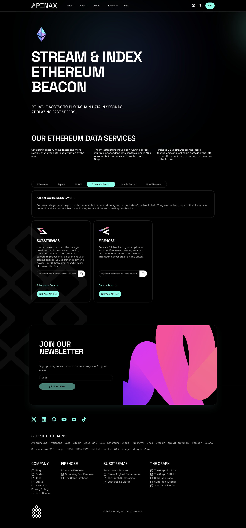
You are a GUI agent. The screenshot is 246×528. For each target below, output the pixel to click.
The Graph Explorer (163, 470)
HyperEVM (138, 442)
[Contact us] (201, 6)
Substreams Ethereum (117, 470)
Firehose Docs (108, 285)
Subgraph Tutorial (163, 481)
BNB (94, 442)
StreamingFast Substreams (122, 474)
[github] (53, 419)
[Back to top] (36, 511)
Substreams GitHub (117, 481)
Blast (87, 442)
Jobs (36, 478)
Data (71, 5)
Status (37, 481)
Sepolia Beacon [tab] (128, 184)
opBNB (172, 442)
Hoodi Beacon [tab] (153, 184)
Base (67, 442)
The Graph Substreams (119, 478)
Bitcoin (77, 442)
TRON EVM (82, 449)
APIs (83, 5)
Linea (150, 442)
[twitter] (33, 419)
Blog (126, 5)
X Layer (126, 449)
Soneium (36, 449)
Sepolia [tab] (61, 184)
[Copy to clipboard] (81, 274)
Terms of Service (41, 492)
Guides (37, 474)
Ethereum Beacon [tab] (101, 184)
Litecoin (160, 442)
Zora (147, 449)
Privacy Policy (39, 489)
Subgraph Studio (162, 485)
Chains (97, 5)
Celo (102, 442)
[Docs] (193, 6)
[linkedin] (43, 419)
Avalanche (56, 442)
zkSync (137, 449)
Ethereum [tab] (42, 184)
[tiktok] (84, 419)
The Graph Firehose (74, 478)
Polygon (197, 442)
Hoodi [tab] (78, 184)
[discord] (74, 419)
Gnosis (125, 442)
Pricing (113, 5)
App (210, 5)
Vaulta (107, 449)
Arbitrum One (39, 442)
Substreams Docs (48, 285)
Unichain (96, 449)
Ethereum (113, 442)
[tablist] (99, 184)
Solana (209, 442)
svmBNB (49, 449)
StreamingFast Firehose (77, 474)
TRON (70, 449)
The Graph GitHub (162, 474)
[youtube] (64, 419)
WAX (116, 449)
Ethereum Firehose (72, 470)
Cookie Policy (39, 485)
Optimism (184, 442)
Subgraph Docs (161, 478)
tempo (60, 449)
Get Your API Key (48, 293)
